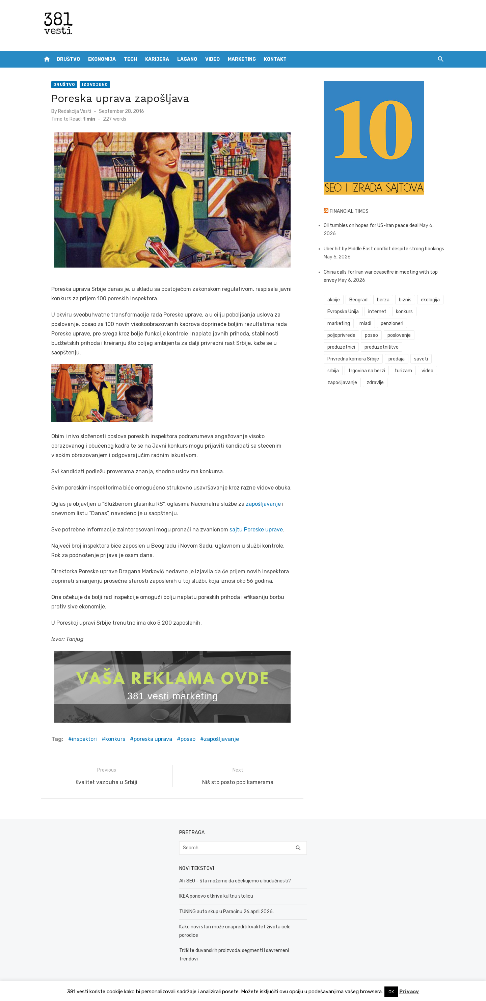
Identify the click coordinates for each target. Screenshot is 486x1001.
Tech (130, 59)
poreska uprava (152, 739)
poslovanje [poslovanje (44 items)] (399, 335)
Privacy (409, 992)
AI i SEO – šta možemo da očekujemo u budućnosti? (235, 880)
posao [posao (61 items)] (371, 335)
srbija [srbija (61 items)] (333, 371)
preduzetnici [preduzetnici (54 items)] (341, 347)
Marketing (242, 59)
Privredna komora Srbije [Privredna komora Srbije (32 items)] (353, 359)
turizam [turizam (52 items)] (403, 371)
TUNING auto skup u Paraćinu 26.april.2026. (226, 911)
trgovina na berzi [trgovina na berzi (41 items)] (367, 371)
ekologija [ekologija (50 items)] (430, 300)
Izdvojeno (94, 84)
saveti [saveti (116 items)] (421, 359)
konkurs (115, 739)
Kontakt (275, 59)
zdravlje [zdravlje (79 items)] (375, 382)
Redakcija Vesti (73, 111)
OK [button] (391, 991)
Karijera (157, 59)
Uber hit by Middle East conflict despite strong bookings (384, 249)
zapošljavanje (262, 504)
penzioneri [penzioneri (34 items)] (392, 323)
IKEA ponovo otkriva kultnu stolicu (216, 895)
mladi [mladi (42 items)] (366, 323)
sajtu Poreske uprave (254, 529)
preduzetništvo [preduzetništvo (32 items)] (382, 347)
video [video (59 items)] (427, 371)
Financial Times (349, 211)
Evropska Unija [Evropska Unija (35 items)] (343, 312)
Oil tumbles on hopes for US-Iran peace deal (371, 225)
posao (187, 739)
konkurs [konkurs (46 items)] (404, 312)
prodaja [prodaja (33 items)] (397, 359)
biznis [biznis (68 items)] (405, 300)
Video (212, 59)
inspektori (83, 739)
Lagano (187, 59)
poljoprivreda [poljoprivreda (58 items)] (342, 335)
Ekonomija (102, 59)
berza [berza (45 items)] (383, 300)
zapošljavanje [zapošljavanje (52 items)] (342, 382)
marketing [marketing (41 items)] (339, 323)
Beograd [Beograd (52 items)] (359, 300)
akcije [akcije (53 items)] (334, 300)
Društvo (68, 59)
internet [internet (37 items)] (378, 312)
